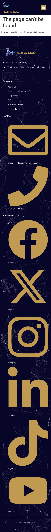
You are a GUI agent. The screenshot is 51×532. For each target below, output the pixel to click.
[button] (43, 7)
